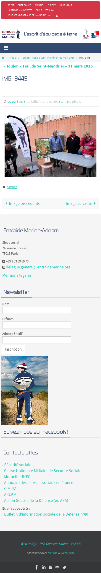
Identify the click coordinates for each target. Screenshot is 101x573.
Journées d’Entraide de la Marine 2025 (29, 15)
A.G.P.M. (10, 494)
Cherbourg (24, 5)
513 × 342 (65, 102)
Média (12, 57)
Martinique (65, 5)
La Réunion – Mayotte (20, 10)
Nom (5, 304)
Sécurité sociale (17, 464)
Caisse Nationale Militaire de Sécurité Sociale (42, 470)
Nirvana (52, 553)
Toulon (49, 10)
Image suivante (82, 203)
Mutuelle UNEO (17, 476)
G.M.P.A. (10, 488)
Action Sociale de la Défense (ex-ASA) (36, 500)
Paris (39, 10)
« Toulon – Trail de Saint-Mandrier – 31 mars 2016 (48, 66)
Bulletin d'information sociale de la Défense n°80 (46, 514)
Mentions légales (17, 275)
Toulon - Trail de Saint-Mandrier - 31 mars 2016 (47, 57)
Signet (12, 186)
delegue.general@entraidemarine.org (38, 267)
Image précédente (21, 203)
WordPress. (67, 553)
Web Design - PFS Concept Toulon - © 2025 (50, 543)
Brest (11, 5)
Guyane (39, 5)
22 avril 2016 (16, 102)
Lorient (51, 5)
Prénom (7, 318)
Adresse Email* (12, 333)
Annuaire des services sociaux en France (38, 482)
